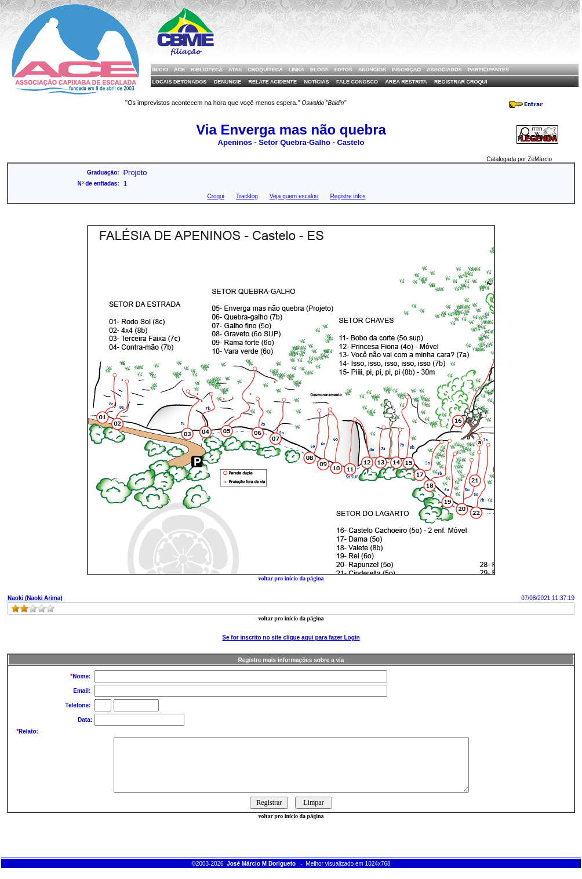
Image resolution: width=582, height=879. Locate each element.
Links (296, 69)
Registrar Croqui (461, 82)
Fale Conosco (357, 82)
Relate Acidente (272, 82)
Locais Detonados (179, 82)
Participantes (488, 69)
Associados (444, 69)
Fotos (343, 69)
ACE (179, 69)
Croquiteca (265, 69)
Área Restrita (406, 82)
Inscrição (406, 69)
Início (160, 69)
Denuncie (227, 82)
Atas (235, 69)
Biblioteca (207, 69)
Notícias (316, 82)
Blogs (319, 69)
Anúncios (372, 69)
